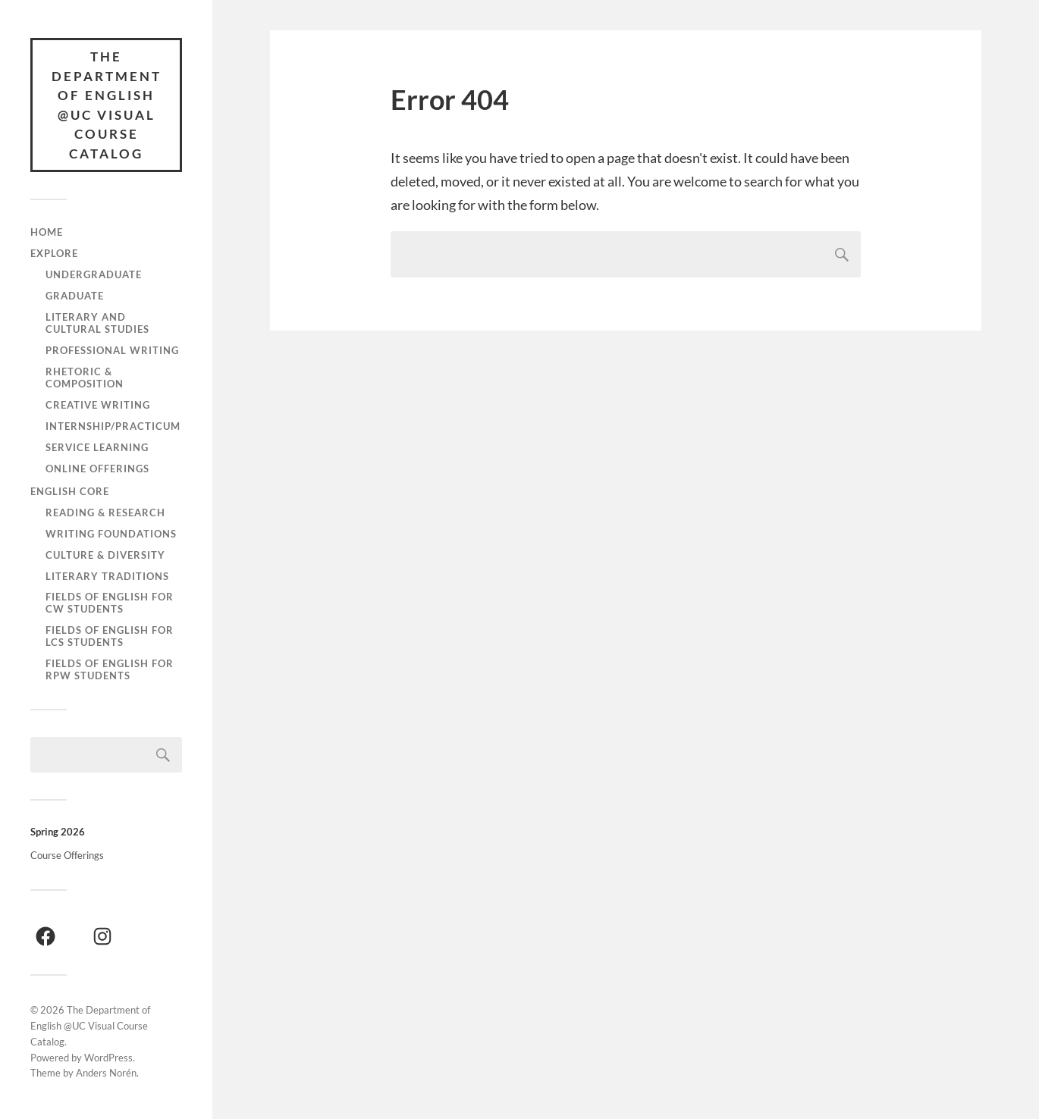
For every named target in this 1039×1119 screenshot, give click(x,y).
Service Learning (97, 447)
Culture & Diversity (105, 555)
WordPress (108, 1058)
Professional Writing (112, 350)
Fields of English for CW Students (110, 603)
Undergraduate (94, 274)
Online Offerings (97, 468)
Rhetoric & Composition (85, 377)
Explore (54, 253)
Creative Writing (98, 405)
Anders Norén (106, 1073)
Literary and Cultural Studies (97, 323)
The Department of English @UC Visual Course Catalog (107, 105)
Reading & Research (105, 512)
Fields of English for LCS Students (110, 636)
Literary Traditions (107, 576)
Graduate (75, 296)
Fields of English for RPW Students (110, 669)
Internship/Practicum (113, 426)
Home (46, 232)
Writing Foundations (111, 534)
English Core (69, 491)
